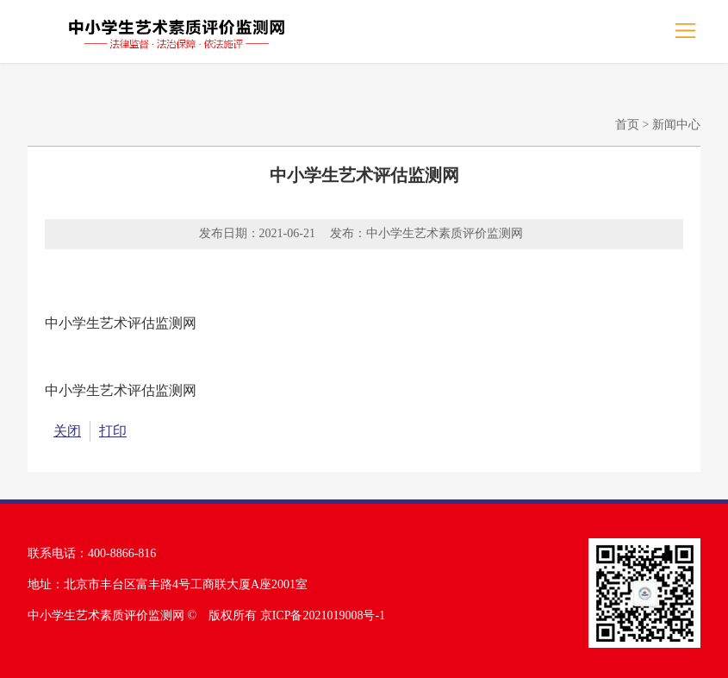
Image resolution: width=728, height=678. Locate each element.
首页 (627, 124)
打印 (113, 431)
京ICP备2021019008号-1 (322, 615)
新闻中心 (676, 124)
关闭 (67, 431)
